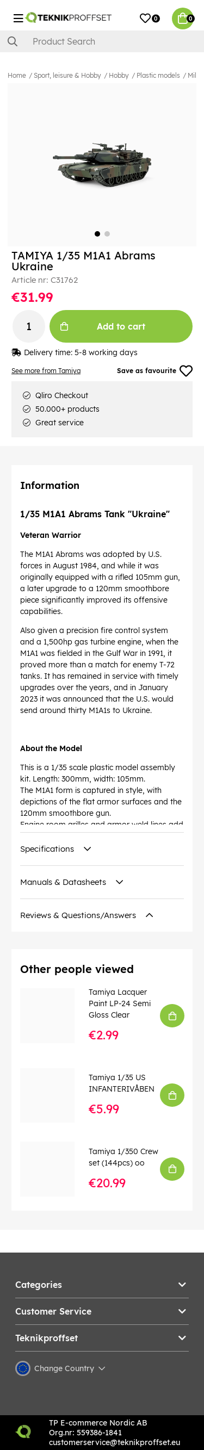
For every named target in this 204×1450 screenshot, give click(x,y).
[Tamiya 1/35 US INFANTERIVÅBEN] (55, 1095)
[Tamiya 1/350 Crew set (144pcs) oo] (55, 1169)
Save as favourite (155, 370)
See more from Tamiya (46, 371)
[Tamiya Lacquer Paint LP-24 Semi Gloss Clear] (55, 1015)
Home (17, 75)
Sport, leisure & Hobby (67, 75)
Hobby (119, 75)
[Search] (102, 41)
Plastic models (158, 75)
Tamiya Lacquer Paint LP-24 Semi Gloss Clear (120, 1003)
